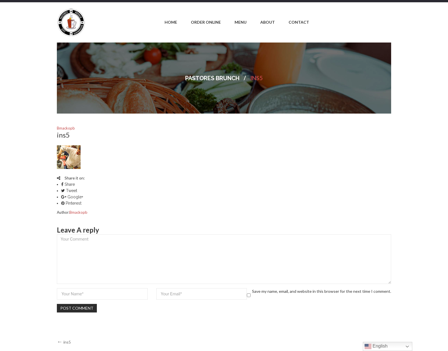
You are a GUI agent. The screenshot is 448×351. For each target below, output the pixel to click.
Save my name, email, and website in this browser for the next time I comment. (321, 291)
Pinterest (71, 203)
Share (68, 184)
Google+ (72, 197)
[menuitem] (171, 22)
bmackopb (66, 128)
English (376, 346)
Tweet (69, 190)
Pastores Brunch (212, 78)
